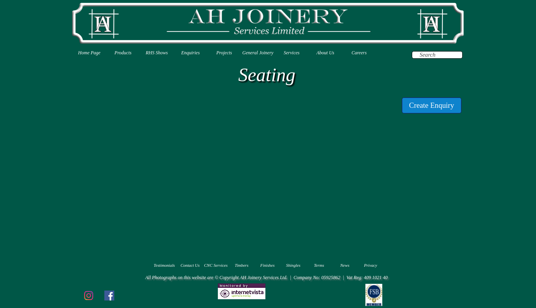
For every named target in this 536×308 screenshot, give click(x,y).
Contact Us (190, 265)
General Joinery (257, 52)
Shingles (293, 265)
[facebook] (109, 295)
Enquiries (190, 52)
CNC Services (216, 265)
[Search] (437, 55)
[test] (431, 105)
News (344, 265)
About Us (325, 52)
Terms (319, 265)
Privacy (370, 265)
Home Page (89, 52)
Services (292, 52)
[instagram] (88, 295)
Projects (224, 52)
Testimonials (164, 265)
